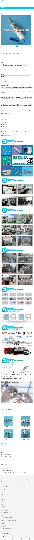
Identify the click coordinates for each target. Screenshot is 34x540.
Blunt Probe (3, 536)
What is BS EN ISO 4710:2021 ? (6, 456)
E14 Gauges (3, 494)
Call (13, 539)
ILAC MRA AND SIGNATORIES (6, 512)
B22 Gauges (3, 504)
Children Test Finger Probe (5, 524)
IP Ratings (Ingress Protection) (6, 515)
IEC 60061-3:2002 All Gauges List (6, 517)
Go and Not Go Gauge (26, 426)
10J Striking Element (25, 439)
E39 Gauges (3, 501)
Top (29, 539)
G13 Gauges (3, 499)
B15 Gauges (3, 506)
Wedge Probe (3, 526)
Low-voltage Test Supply (5, 533)
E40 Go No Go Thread (8, 426)
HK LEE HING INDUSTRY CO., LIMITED (7, 87)
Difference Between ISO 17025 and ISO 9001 (8, 520)
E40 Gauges (3, 503)
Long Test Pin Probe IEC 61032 (9, 409)
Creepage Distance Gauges (5, 531)
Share (4, 539)
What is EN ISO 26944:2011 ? (6, 460)
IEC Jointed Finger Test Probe (6, 528)
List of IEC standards (4, 510)
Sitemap (2, 483)
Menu (21, 539)
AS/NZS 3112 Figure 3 (8, 439)
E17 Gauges (3, 496)
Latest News (3, 509)
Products (3, 489)
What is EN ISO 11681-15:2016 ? (6, 458)
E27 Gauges (3, 491)
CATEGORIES (3, 7)
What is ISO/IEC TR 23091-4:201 (6, 452)
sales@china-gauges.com (7, 0)
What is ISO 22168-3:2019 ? (5, 454)
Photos (3, 445)
